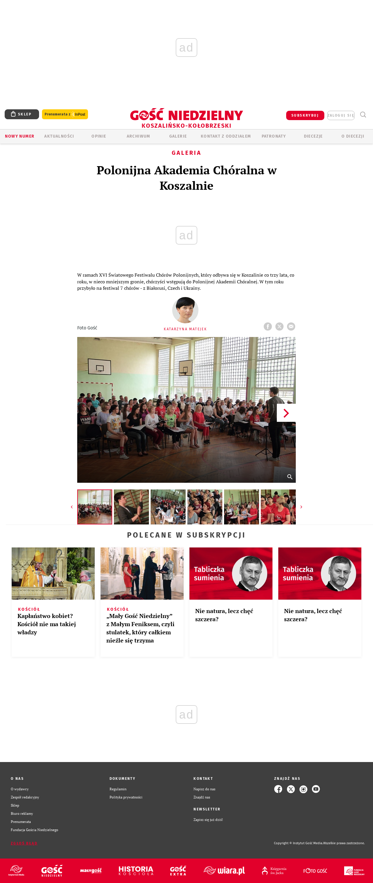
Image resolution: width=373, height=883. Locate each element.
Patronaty (274, 136)
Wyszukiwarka (363, 114)
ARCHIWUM (138, 136)
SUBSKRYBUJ (305, 115)
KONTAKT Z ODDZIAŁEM (226, 136)
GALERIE (178, 136)
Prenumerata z (65, 114)
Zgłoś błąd (24, 843)
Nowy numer (19, 136)
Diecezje (313, 136)
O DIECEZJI (353, 136)
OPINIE (99, 136)
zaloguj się (341, 115)
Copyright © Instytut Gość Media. (298, 843)
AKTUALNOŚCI (59, 136)
